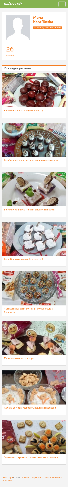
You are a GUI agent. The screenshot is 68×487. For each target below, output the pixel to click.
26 (10, 49)
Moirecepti (7, 477)
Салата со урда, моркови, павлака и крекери (30, 407)
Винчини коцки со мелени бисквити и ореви (29, 209)
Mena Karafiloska (43, 19)
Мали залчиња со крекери (19, 358)
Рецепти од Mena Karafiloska (47, 28)
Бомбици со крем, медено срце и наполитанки (31, 160)
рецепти (10, 55)
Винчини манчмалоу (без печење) (23, 110)
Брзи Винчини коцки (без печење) (23, 259)
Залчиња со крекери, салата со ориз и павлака (31, 457)
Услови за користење (32, 477)
